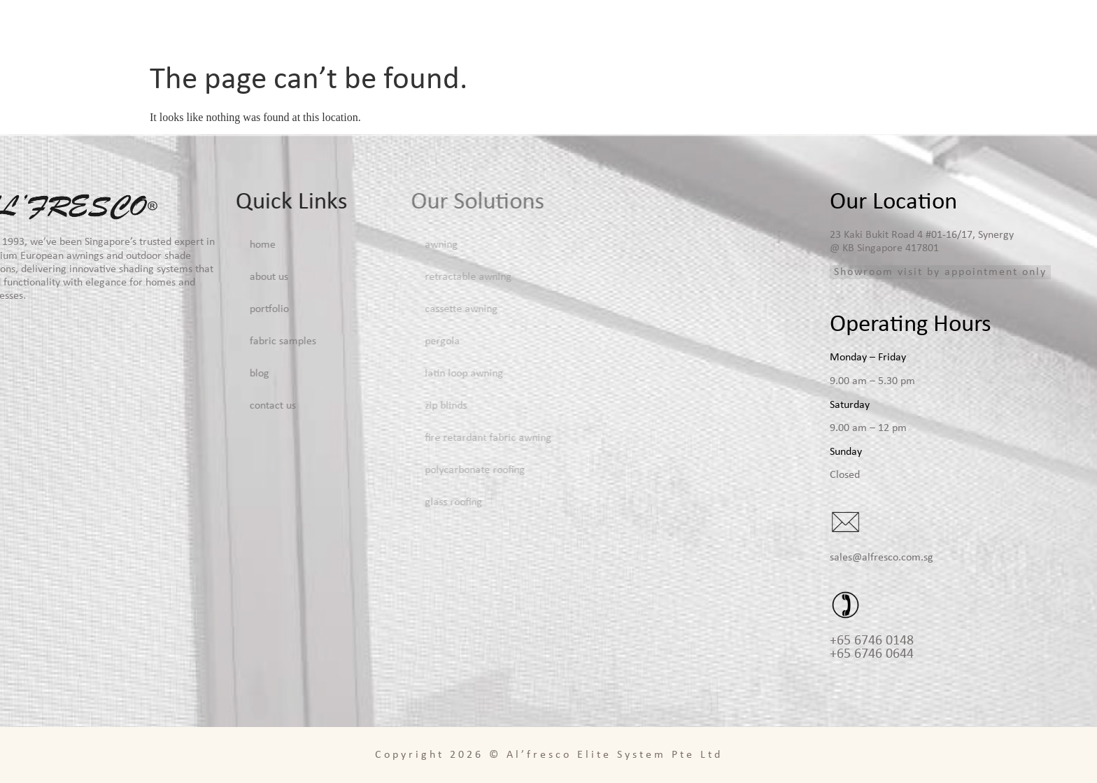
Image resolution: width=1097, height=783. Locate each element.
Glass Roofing (338, 502)
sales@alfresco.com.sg (881, 557)
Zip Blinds (330, 405)
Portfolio (776, 28)
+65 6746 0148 (872, 641)
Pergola (326, 341)
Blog (968, 28)
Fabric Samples (879, 28)
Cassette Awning (345, 309)
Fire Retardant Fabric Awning (372, 438)
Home (503, 28)
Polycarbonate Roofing (359, 470)
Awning (325, 245)
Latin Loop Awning (348, 373)
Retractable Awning (352, 277)
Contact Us (1046, 28)
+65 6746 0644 (872, 654)
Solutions (679, 28)
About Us (581, 28)
